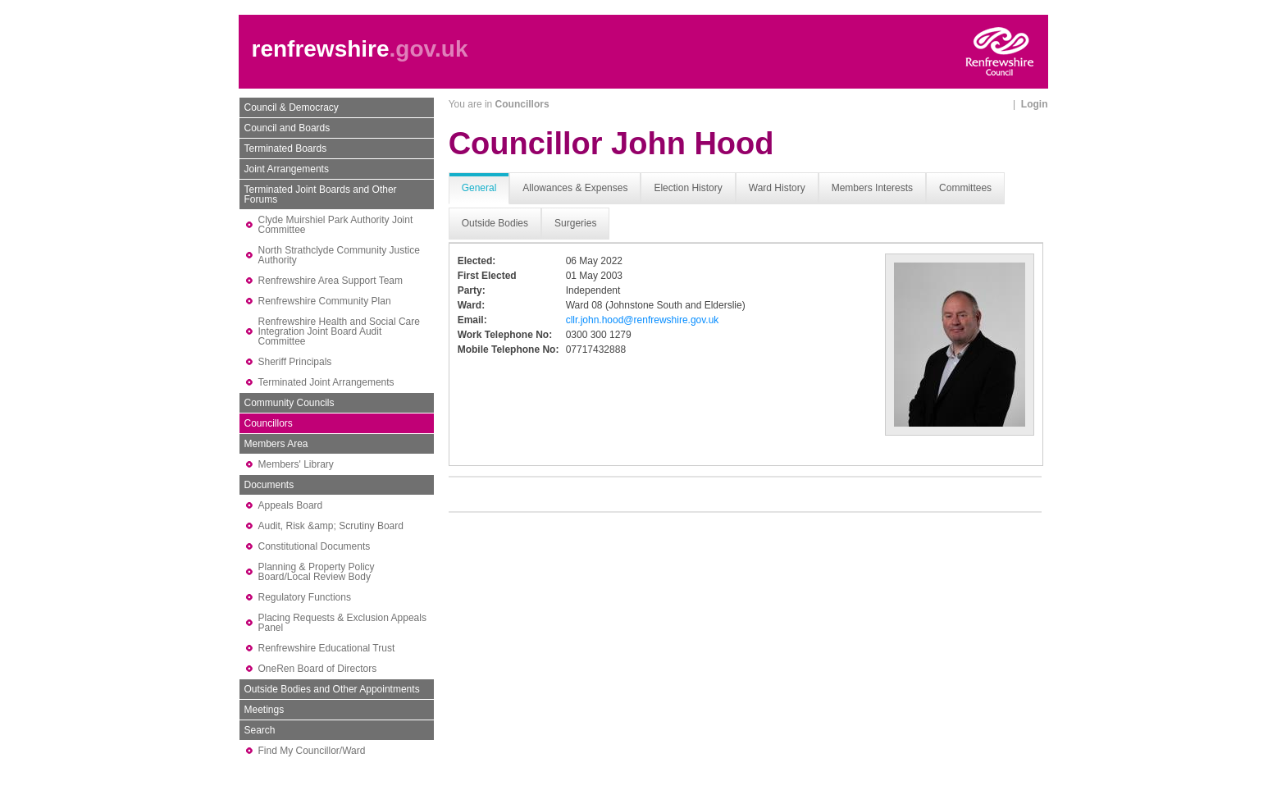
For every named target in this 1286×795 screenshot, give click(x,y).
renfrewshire (321, 49)
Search (260, 730)
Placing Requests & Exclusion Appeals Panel (342, 622)
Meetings (264, 709)
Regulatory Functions (304, 597)
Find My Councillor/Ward (312, 750)
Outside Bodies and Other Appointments (332, 689)
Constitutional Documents (314, 546)
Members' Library (296, 464)
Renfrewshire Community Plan (324, 301)
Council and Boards (287, 128)
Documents (269, 485)
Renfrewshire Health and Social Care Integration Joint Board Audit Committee (339, 331)
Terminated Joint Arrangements (326, 382)
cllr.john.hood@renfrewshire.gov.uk (642, 320)
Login (1034, 104)
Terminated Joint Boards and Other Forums (320, 194)
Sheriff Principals (295, 362)
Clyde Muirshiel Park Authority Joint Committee (335, 224)
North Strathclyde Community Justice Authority (339, 255)
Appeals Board (290, 505)
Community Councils (289, 403)
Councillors (268, 423)
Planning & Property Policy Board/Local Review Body (316, 572)
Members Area (276, 444)
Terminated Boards (285, 148)
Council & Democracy (291, 107)
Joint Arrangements (286, 169)
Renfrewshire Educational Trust (326, 648)
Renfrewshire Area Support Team (331, 280)
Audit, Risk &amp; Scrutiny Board (331, 526)
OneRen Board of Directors (317, 668)
